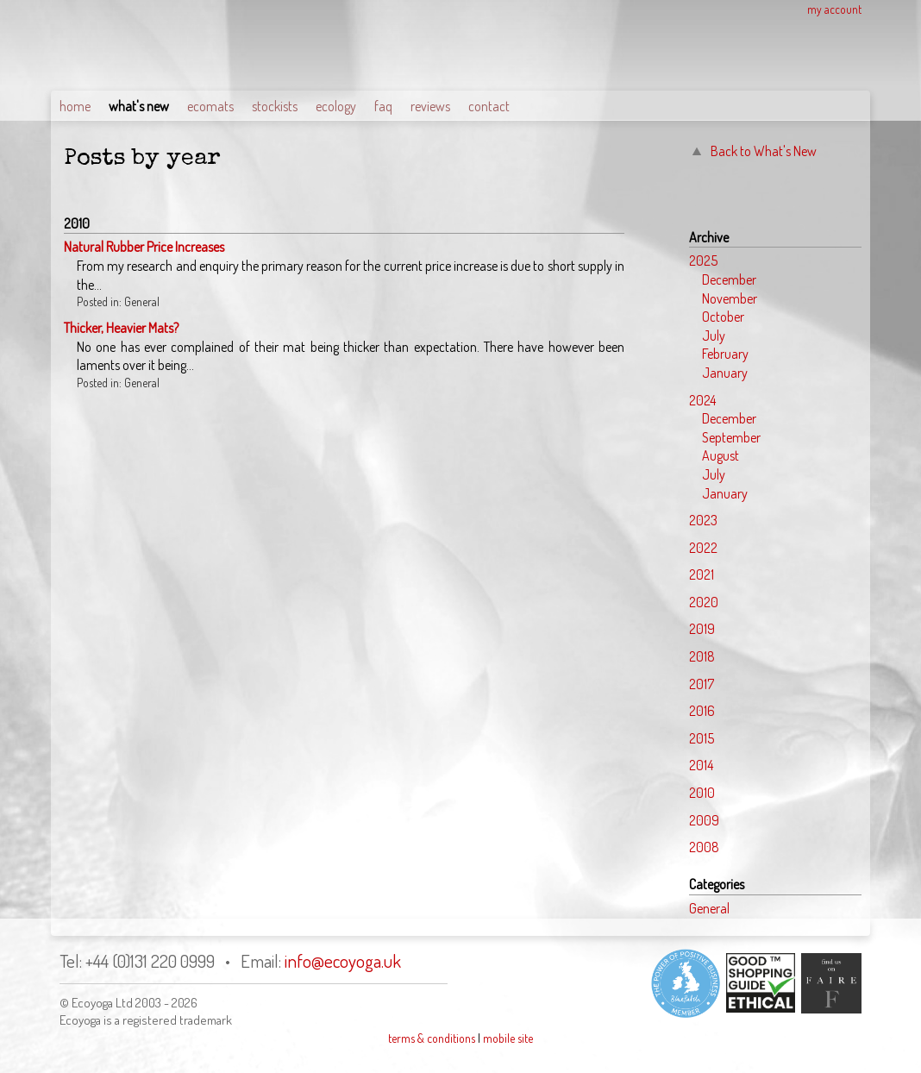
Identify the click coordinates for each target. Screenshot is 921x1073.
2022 (703, 547)
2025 (703, 260)
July (713, 335)
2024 (702, 400)
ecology (336, 106)
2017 (701, 684)
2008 (704, 847)
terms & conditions (431, 1038)
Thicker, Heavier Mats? (121, 327)
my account (834, 9)
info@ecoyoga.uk (343, 960)
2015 (701, 738)
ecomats (210, 106)
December (729, 279)
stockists (275, 106)
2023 (703, 520)
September (731, 437)
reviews (430, 106)
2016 (702, 710)
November (729, 298)
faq (383, 106)
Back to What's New (764, 151)
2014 (701, 765)
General (709, 908)
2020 (703, 602)
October (723, 316)
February (725, 353)
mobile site (508, 1038)
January (725, 372)
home (75, 106)
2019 (702, 628)
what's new (139, 106)
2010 (702, 792)
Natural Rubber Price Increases (144, 246)
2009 (704, 820)
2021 (701, 574)
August (720, 455)
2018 (702, 656)
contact (489, 106)
